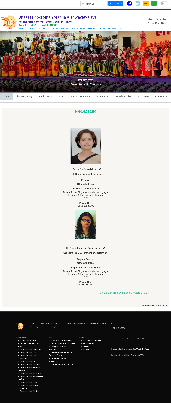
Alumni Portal (116, 3)
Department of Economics (29, 364)
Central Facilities (123, 96)
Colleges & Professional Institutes (60, 347)
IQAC (61, 96)
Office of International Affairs (28, 344)
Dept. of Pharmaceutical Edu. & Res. (29, 368)
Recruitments (87, 343)
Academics (102, 96)
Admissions (143, 96)
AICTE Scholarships (27, 340)
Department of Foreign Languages (28, 386)
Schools (85, 349)
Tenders (85, 346)
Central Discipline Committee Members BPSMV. (125, 292)
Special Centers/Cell (81, 96)
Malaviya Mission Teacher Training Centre (61, 353)
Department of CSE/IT (28, 361)
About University (24, 96)
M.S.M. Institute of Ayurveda (62, 343)
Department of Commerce (29, 349)
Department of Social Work (30, 373)
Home (7, 96)
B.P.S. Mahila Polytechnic (60, 340)
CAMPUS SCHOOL (58, 358)
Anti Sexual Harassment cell (61, 364)
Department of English (28, 391)
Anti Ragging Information (92, 340)
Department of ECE (27, 352)
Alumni (53, 361)
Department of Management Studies (31, 377)
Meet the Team (143, 349)
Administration (45, 96)
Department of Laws (27, 382)
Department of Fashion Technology (28, 356)
